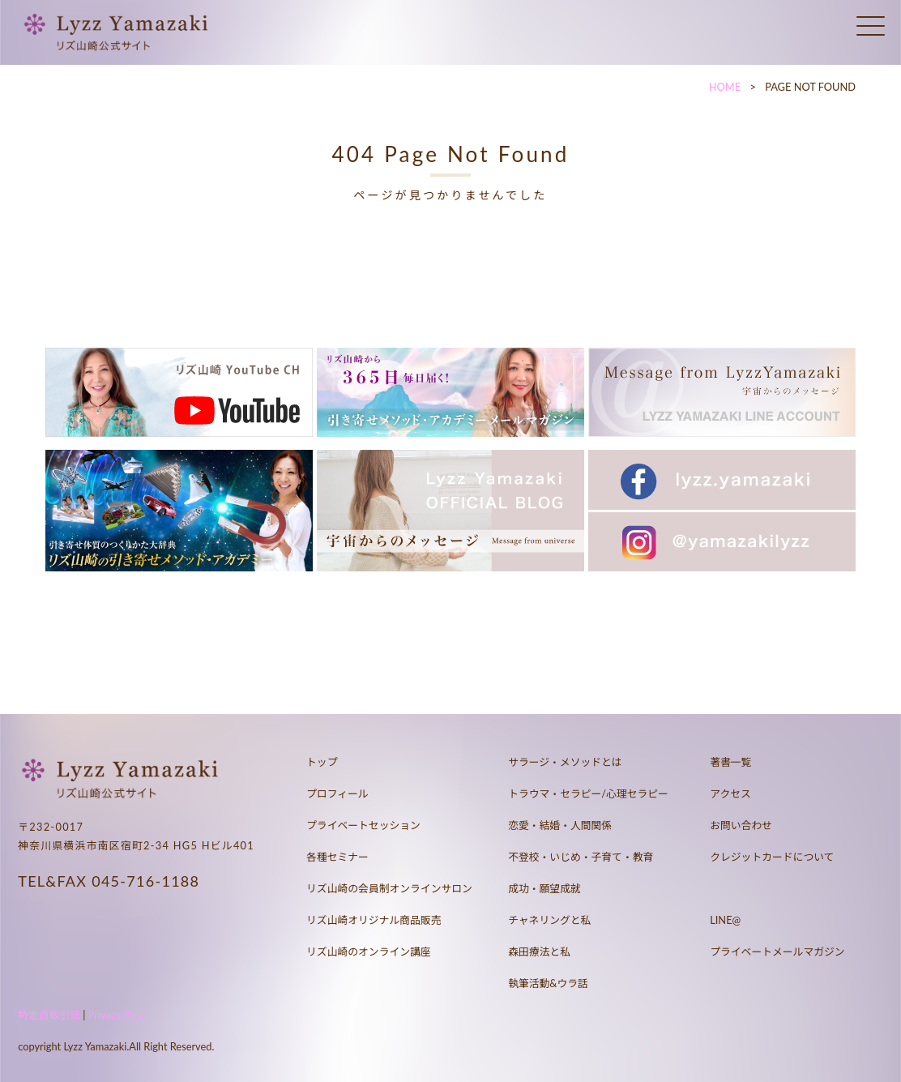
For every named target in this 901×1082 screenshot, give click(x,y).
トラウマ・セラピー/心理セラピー (588, 793)
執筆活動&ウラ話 (548, 983)
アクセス (730, 793)
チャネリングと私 (549, 919)
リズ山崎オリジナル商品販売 (373, 919)
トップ (321, 761)
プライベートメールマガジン (777, 951)
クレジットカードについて (772, 856)
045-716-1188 (145, 881)
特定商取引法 (49, 1014)
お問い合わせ (741, 825)
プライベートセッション (363, 825)
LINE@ (725, 919)
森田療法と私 (539, 951)
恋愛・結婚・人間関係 (560, 825)
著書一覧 (730, 761)
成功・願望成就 (544, 888)
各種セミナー (337, 856)
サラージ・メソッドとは (565, 761)
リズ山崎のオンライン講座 (368, 951)
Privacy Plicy (116, 1014)
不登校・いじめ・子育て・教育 (580, 856)
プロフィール (337, 793)
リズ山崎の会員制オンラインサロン (389, 888)
